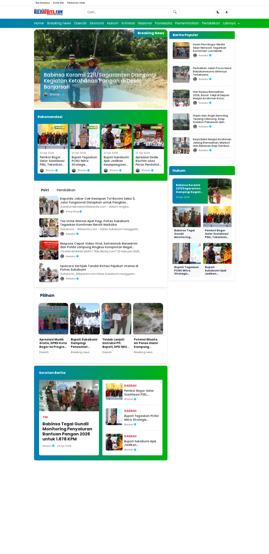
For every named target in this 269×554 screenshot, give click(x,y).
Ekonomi (97, 23)
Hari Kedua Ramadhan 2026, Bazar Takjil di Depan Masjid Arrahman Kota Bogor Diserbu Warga (211, 96)
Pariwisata (163, 23)
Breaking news (59, 23)
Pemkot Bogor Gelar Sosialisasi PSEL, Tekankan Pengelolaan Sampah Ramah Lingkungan (52, 166)
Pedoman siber (76, 2)
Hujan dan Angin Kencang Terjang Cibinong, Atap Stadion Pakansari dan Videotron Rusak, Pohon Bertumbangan (210, 122)
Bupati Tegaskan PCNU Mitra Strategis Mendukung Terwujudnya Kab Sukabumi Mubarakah (141, 418)
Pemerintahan (187, 23)
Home (39, 23)
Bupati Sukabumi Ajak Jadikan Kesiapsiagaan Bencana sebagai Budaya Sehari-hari (116, 166)
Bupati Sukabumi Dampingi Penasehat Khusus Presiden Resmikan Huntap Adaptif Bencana (84, 343)
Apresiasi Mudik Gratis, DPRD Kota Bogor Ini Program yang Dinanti (53, 343)
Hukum (112, 23)
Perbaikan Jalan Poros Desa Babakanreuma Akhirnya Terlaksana (212, 71)
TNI (45, 417)
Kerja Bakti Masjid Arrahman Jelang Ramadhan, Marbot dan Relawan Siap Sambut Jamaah (212, 144)
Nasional (145, 23)
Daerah (80, 23)
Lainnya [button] (229, 23)
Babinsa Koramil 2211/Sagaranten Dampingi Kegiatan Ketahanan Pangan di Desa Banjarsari (100, 80)
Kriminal (128, 23)
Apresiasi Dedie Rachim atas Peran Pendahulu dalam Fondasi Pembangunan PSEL (148, 166)
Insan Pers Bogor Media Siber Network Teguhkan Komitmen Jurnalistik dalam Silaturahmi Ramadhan (209, 51)
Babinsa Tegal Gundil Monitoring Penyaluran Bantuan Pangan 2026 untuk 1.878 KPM (67, 431)
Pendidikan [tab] (66, 190)
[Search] (127, 12)
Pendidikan (211, 23)
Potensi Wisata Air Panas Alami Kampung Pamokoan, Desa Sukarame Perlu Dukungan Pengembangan (147, 343)
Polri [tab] (45, 190)
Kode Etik (58, 2)
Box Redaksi (43, 2)
